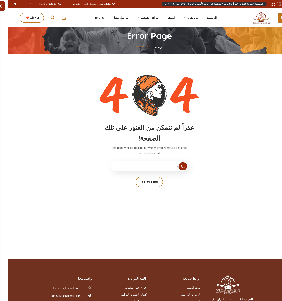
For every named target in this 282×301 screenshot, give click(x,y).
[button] (54, 18)
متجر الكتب (185, 288)
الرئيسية (150, 47)
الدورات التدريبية (182, 295)
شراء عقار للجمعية (127, 288)
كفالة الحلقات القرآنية (125, 295)
